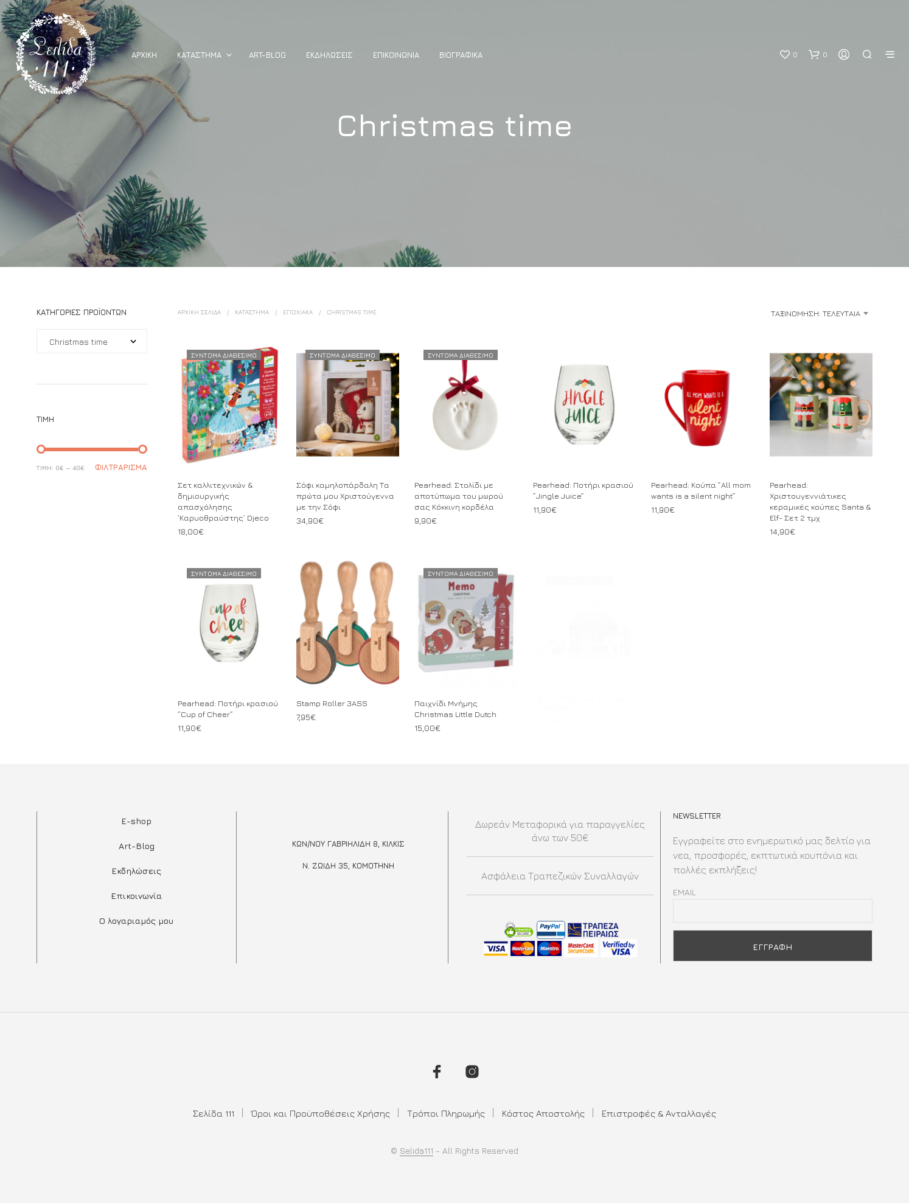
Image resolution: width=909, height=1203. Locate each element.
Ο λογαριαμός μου (136, 920)
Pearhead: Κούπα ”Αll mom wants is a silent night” (701, 490)
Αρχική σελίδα (199, 312)
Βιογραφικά (460, 55)
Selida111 (416, 1151)
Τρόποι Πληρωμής (446, 1113)
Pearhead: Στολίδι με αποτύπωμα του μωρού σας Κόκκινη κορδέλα (458, 495)
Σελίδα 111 (213, 1113)
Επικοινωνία (136, 895)
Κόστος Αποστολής (543, 1113)
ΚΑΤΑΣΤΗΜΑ (199, 55)
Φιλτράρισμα (121, 467)
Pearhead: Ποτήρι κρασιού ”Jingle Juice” (583, 490)
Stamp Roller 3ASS (332, 699)
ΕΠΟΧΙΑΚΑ (298, 312)
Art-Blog (267, 55)
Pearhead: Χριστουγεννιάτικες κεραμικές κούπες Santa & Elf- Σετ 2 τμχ (820, 501)
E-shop (136, 821)
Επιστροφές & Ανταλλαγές (659, 1113)
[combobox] (776, 313)
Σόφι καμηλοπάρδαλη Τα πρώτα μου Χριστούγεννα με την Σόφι (345, 495)
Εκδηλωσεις (329, 55)
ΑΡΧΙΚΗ (144, 55)
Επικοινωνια (396, 55)
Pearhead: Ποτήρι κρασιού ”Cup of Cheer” (228, 708)
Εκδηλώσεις (136, 870)
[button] (788, 55)
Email (684, 892)
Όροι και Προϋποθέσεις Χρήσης (320, 1113)
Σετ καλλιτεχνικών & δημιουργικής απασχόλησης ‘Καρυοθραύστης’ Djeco (223, 501)
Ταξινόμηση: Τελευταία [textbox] (815, 313)
